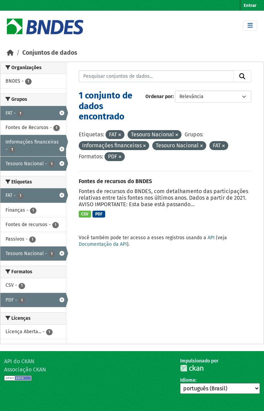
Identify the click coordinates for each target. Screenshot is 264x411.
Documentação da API (103, 244)
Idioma (187, 380)
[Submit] (242, 76)
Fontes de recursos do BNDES (115, 181)
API (211, 238)
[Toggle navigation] (250, 26)
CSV (84, 214)
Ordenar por (159, 96)
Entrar (250, 5)
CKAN (192, 368)
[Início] (10, 52)
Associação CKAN (25, 369)
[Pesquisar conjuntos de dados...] (156, 76)
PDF (98, 214)
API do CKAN (19, 361)
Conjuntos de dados (49, 52)
